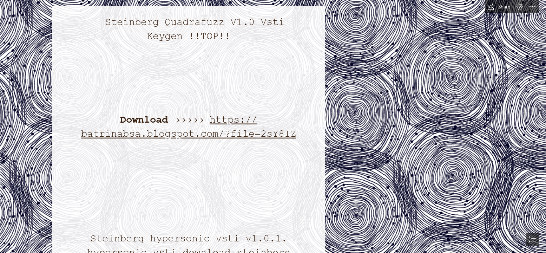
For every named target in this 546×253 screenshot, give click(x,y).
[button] (499, 6)
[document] (273, 126)
